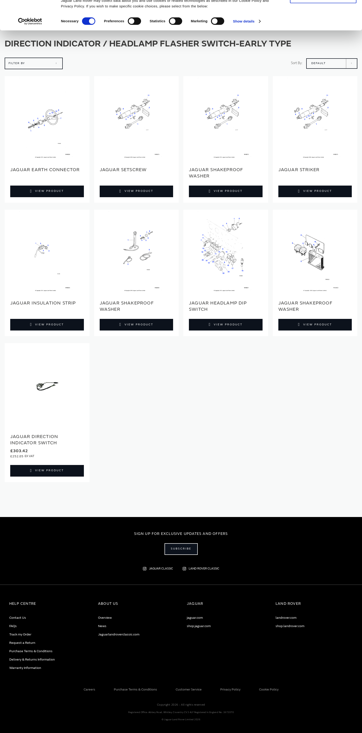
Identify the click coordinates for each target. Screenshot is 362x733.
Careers (89, 689)
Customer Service (189, 689)
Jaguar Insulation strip (43, 303)
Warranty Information (25, 668)
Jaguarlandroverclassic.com (118, 634)
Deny (323, 25)
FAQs (13, 626)
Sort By (296, 63)
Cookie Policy (269, 689)
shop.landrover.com (290, 626)
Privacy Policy (230, 689)
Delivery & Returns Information (32, 659)
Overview (105, 618)
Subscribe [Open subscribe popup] (181, 548)
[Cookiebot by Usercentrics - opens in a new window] (30, 48)
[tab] (47, 603)
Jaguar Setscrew (123, 170)
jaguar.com (195, 618)
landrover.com (286, 618)
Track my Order (20, 634)
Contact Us (17, 618)
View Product (49, 191)
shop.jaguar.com (199, 626)
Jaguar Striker (299, 170)
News (102, 626)
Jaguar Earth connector (45, 170)
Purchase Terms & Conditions (31, 651)
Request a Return (22, 643)
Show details (244, 49)
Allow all (323, 11)
